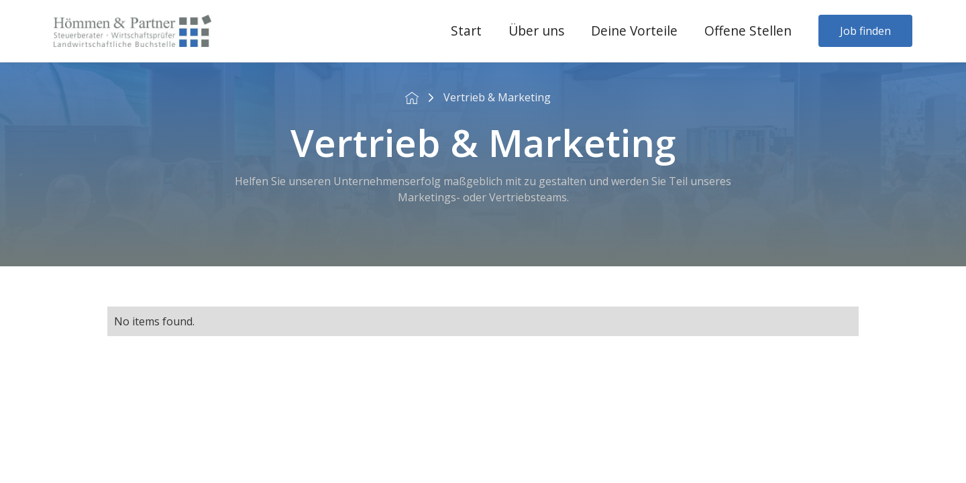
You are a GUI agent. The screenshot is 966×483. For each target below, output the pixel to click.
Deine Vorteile (634, 30)
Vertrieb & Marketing (497, 97)
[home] (132, 31)
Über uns (536, 30)
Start (466, 30)
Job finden (865, 30)
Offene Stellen (748, 30)
